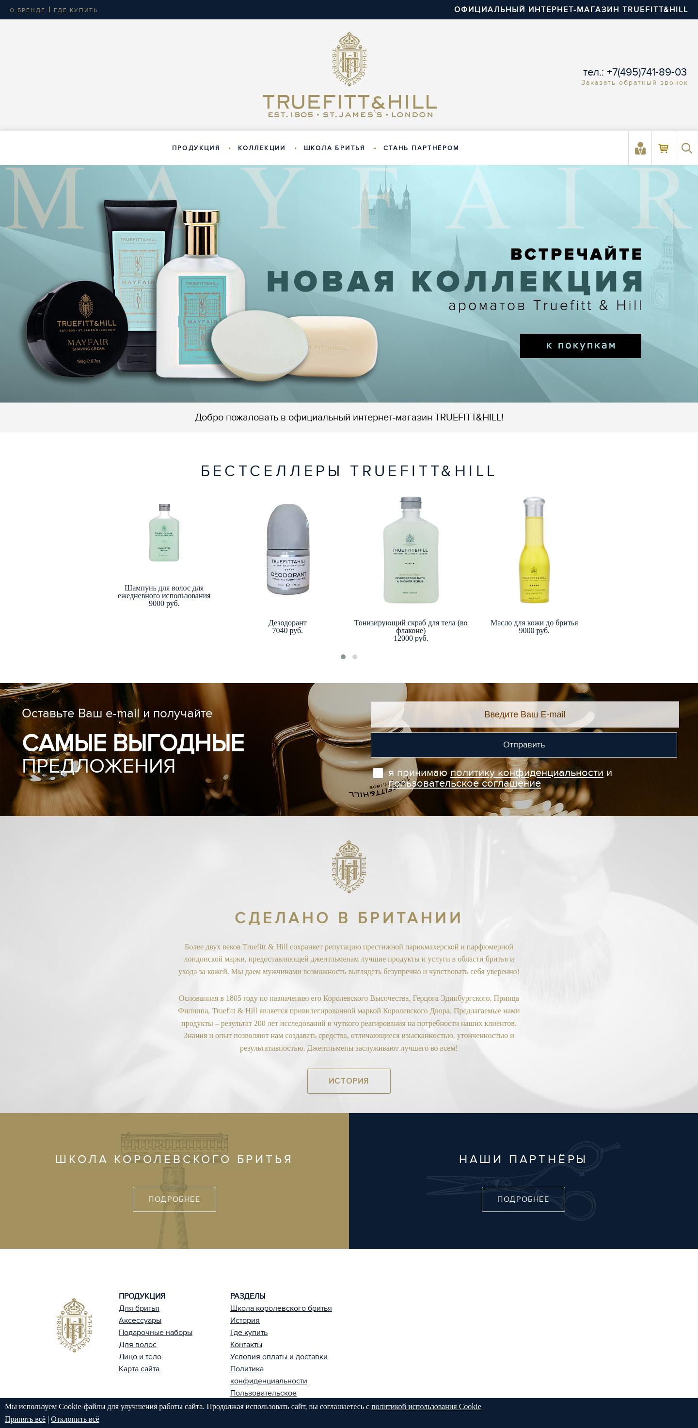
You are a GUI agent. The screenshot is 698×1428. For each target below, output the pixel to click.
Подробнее (174, 1199)
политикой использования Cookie (426, 1406)
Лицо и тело (140, 1357)
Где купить (249, 1332)
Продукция (196, 148)
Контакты (246, 1345)
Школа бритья (334, 148)
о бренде (28, 10)
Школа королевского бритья (281, 1308)
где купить (76, 10)
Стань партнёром (421, 148)
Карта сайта (139, 1369)
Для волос (138, 1345)
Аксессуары (140, 1320)
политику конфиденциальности (526, 772)
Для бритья (139, 1308)
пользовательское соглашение (464, 783)
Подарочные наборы (155, 1332)
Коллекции (262, 148)
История (349, 1081)
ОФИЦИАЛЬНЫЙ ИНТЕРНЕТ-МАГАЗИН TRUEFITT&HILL (571, 10)
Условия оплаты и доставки (279, 1357)
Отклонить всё (75, 1419)
